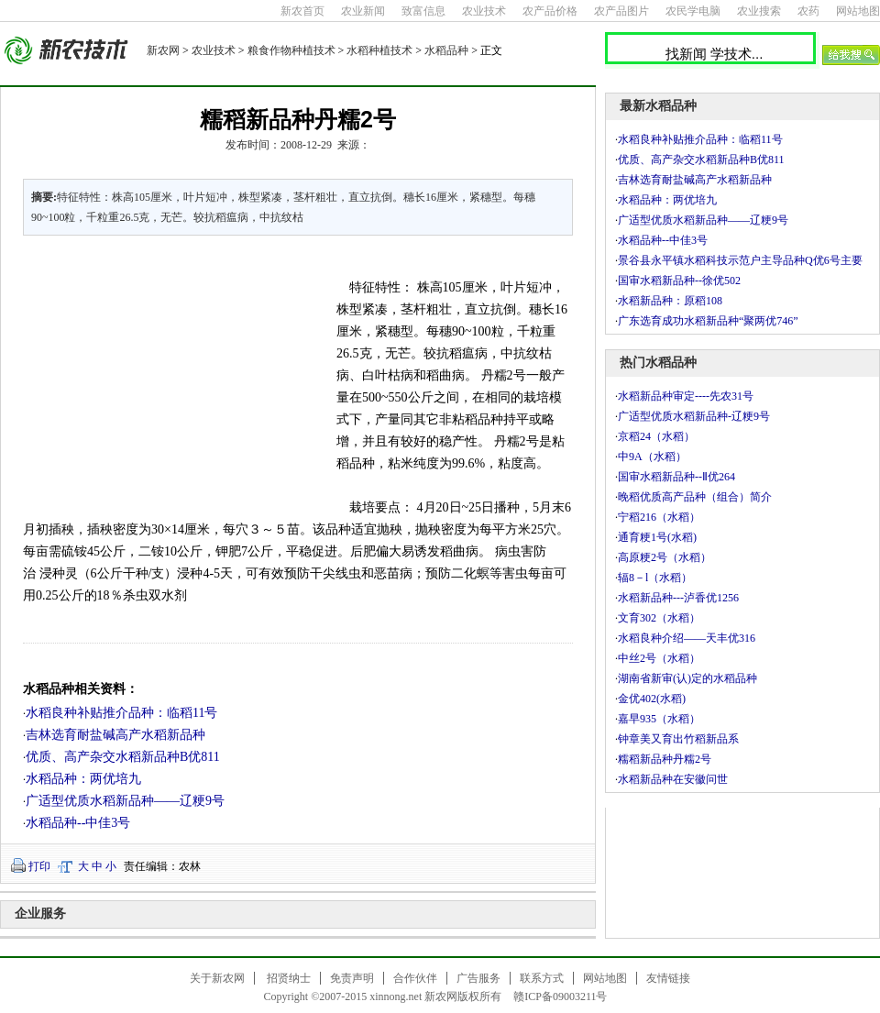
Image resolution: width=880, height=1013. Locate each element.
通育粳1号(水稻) (657, 537)
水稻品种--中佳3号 (78, 823)
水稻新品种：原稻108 (670, 300)
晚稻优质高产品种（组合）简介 (695, 496)
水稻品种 (446, 50)
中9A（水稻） (652, 456)
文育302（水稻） (659, 617)
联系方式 (542, 978)
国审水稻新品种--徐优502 (679, 280)
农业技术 (484, 11)
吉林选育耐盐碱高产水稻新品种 (115, 735)
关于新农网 (217, 978)
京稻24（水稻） (656, 436)
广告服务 (478, 978)
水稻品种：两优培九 (83, 779)
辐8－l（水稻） (655, 577)
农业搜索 (759, 11)
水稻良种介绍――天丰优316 (686, 638)
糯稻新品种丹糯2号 (664, 759)
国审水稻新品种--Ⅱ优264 (676, 476)
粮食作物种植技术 (292, 50)
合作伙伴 (415, 978)
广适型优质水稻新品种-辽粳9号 (694, 416)
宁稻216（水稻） (659, 517)
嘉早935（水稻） (659, 718)
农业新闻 (363, 11)
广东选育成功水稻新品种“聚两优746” (708, 320)
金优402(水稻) (652, 698)
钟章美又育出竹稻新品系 (678, 738)
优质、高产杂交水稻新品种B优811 (123, 757)
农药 (809, 11)
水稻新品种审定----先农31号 (686, 396)
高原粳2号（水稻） (664, 557)
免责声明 (352, 978)
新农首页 (302, 11)
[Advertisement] (169, 374)
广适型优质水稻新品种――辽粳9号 (125, 801)
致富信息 (424, 11)
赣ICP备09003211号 (560, 996)
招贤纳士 (289, 978)
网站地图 (858, 11)
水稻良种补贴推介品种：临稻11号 (121, 713)
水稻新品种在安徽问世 (673, 779)
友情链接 (668, 978)
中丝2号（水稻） (659, 658)
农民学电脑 (693, 11)
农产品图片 (621, 11)
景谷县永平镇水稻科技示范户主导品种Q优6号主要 (740, 260)
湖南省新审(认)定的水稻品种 (687, 678)
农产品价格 (550, 11)
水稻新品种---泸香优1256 (678, 597)
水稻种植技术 (379, 50)
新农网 (163, 50)
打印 (39, 866)
